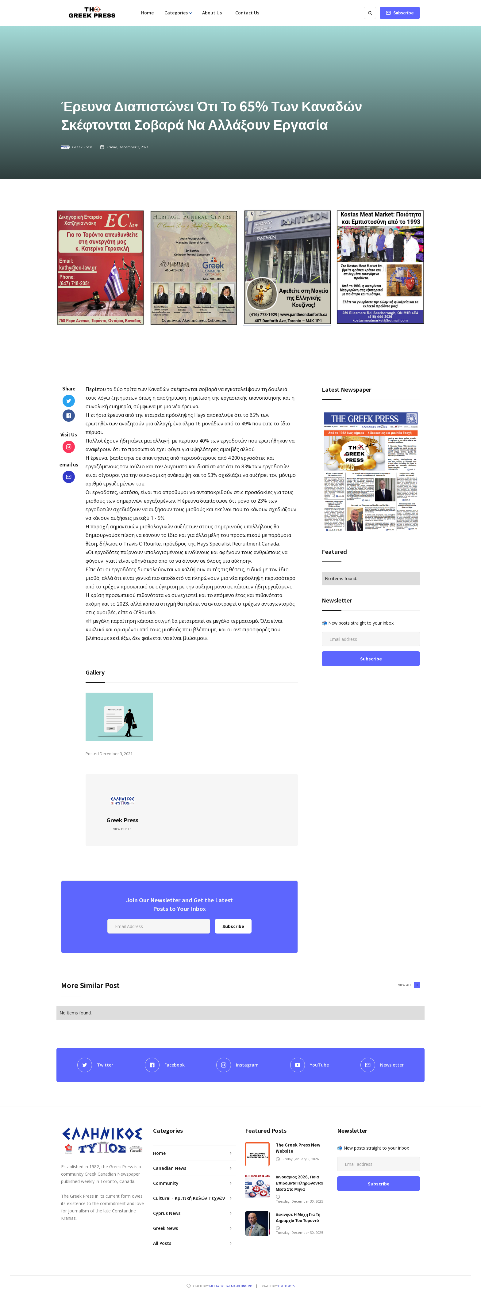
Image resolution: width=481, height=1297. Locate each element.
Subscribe (403, 13)
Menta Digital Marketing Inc (230, 1286)
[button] (177, 13)
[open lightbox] (119, 717)
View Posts (122, 829)
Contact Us (247, 13)
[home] (91, 13)
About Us (212, 13)
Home (147, 13)
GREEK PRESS (286, 1286)
